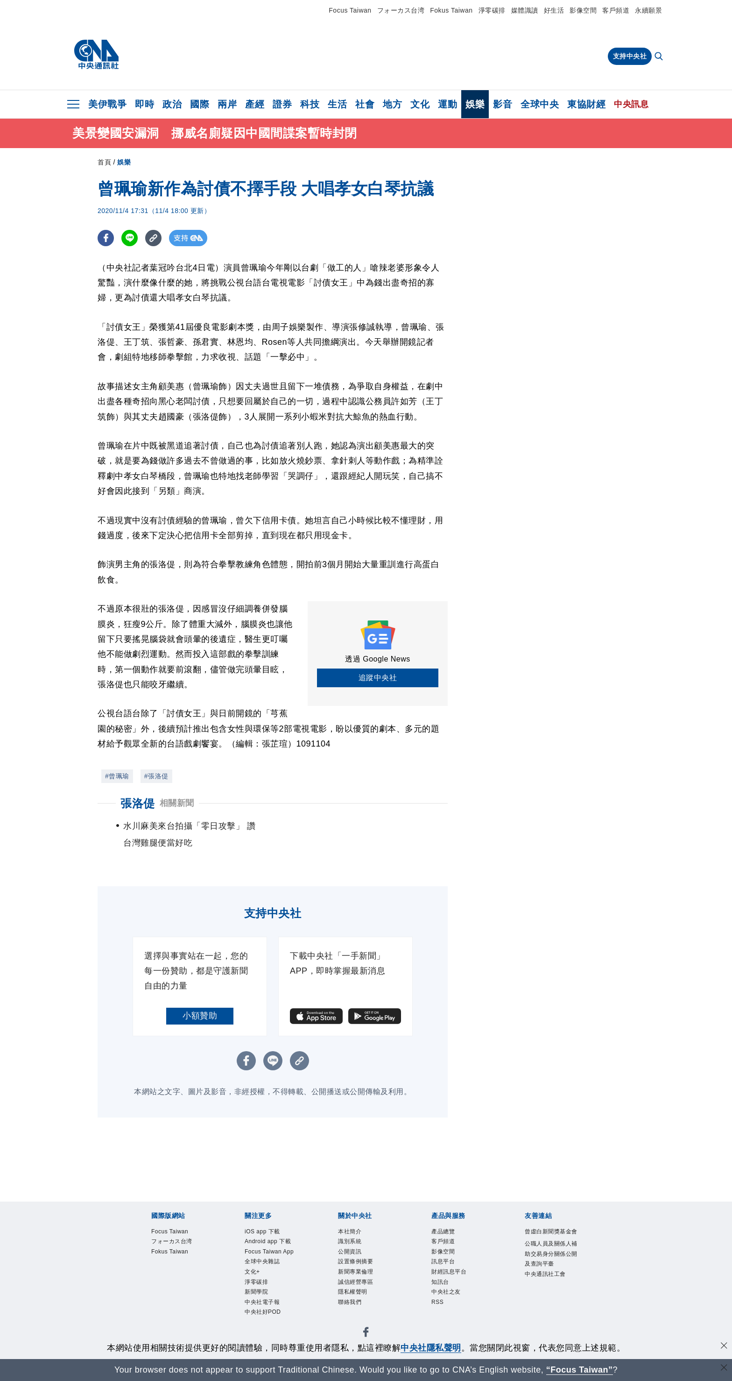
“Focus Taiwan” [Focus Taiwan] (579, 1369)
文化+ (253, 1273)
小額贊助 (200, 1015)
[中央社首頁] (96, 55)
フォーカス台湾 (401, 10)
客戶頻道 (615, 10)
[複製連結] (153, 238)
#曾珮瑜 (117, 776)
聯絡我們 (350, 1306)
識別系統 (350, 1242)
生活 (337, 104)
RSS (437, 1306)
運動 (447, 104)
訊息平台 (444, 1263)
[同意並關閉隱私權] (724, 1347)
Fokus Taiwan (451, 10)
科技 (309, 104)
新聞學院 (257, 1295)
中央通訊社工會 (547, 1286)
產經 (254, 104)
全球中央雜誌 (263, 1263)
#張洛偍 (156, 776)
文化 (419, 104)
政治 (172, 104)
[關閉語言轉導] (724, 1369)
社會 (364, 104)
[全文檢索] (660, 57)
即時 (144, 104)
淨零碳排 (492, 10)
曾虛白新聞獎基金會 (550, 1237)
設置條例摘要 (357, 1263)
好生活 (554, 10)
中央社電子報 (263, 1306)
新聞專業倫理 (357, 1273)
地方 (392, 104)
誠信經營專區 (357, 1284)
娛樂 (475, 104)
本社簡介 (350, 1231)
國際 (199, 104)
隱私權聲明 (354, 1295)
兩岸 (227, 104)
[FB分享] (106, 238)
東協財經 (586, 104)
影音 (502, 104)
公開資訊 (350, 1252)
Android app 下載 (269, 1242)
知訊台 (440, 1284)
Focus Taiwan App (271, 1252)
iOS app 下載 (263, 1231)
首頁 (104, 162)
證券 (282, 104)
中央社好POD (264, 1316)
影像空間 (583, 10)
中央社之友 (447, 1295)
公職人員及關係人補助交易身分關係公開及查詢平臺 (550, 1265)
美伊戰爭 (107, 104)
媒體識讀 (524, 10)
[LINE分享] (129, 238)
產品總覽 (444, 1231)
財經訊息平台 (450, 1273)
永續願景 (648, 10)
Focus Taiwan (350, 10)
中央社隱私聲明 (431, 1348)
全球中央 (540, 104)
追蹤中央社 (378, 678)
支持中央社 (630, 56)
